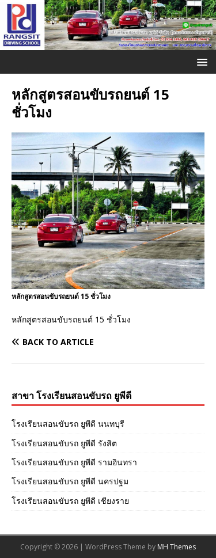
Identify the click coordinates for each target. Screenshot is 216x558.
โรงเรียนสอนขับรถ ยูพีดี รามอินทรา (74, 462)
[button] (200, 61)
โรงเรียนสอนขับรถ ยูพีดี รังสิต (64, 443)
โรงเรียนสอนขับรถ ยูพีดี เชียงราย (70, 500)
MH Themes (176, 547)
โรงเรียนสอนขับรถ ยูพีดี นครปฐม (70, 481)
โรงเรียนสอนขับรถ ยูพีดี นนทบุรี (68, 423)
